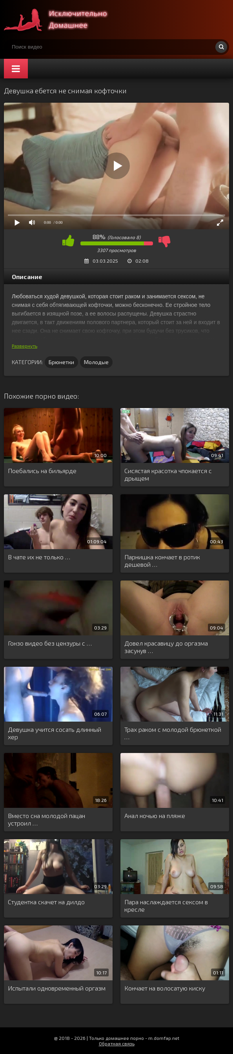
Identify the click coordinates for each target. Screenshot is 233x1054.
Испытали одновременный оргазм (57, 988)
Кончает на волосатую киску (164, 988)
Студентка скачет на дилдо (46, 901)
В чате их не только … (39, 557)
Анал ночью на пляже (154, 815)
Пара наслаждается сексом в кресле (166, 905)
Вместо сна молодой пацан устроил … (46, 819)
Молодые (96, 362)
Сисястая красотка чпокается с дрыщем (168, 474)
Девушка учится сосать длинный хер (54, 733)
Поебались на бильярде (42, 470)
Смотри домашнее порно (63, 19)
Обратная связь (117, 1043)
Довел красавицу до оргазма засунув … (166, 646)
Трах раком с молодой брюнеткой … (172, 733)
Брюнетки (61, 362)
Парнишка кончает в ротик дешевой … (162, 560)
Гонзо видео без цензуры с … (50, 643)
